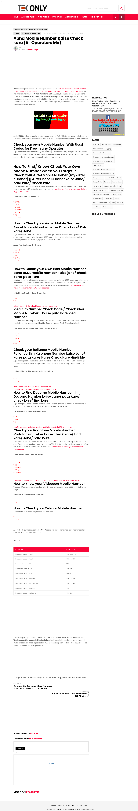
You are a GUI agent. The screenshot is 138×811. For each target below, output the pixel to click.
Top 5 (95, 203)
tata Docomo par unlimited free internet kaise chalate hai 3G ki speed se (42, 427)
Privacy (75, 800)
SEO (119, 194)
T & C (68, 800)
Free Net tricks (20, 29)
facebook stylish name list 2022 (103, 161)
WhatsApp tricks (104, 203)
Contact (61, 800)
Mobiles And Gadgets (100, 190)
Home (15, 17)
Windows (120, 203)
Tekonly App (108, 199)
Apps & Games (98, 149)
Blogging (108, 149)
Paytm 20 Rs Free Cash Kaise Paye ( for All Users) (70, 687)
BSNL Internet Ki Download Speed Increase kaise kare (35, 306)
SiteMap (83, 800)
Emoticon (20, 743)
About (53, 800)
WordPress (96, 207)
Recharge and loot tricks (101, 194)
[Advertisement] (51, 72)
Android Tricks (106, 144)
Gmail (119, 178)
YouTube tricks (107, 207)
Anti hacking (117, 144)
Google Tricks (97, 182)
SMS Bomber (97, 199)
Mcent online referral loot (112, 186)
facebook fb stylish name (101, 153)
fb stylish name (98, 178)
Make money (97, 186)
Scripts (113, 194)
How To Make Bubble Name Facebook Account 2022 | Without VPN (106, 103)
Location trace (117, 182)
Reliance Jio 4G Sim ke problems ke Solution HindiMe (34, 389)
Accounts (96, 144)
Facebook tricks (98, 165)
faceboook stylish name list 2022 (103, 174)
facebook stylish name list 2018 (103, 157)
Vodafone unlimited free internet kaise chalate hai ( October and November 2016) (46, 480)
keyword (107, 182)
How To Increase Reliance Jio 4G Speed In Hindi (32, 387)
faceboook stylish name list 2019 (103, 169)
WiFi (113, 203)
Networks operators (38, 29)
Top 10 (116, 199)
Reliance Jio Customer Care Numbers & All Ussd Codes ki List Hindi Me (30, 688)
